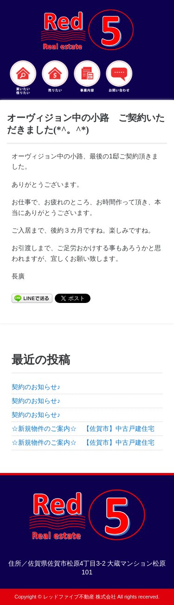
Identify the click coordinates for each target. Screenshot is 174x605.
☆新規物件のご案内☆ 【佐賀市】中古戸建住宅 (86, 428)
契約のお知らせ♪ (36, 387)
